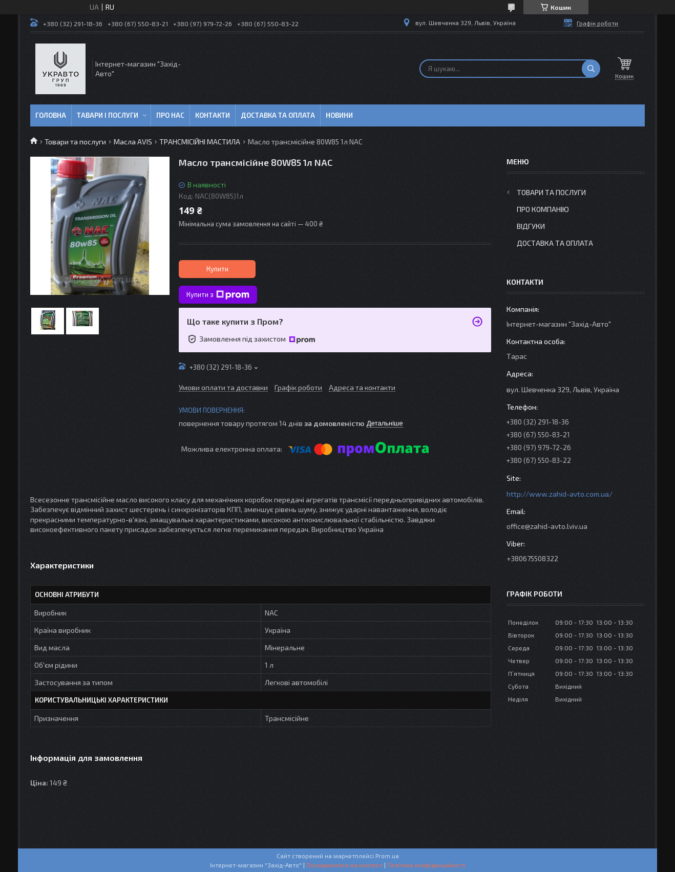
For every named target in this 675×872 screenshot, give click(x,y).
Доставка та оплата (278, 115)
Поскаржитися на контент (344, 864)
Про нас (170, 115)
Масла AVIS (133, 141)
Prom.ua (387, 855)
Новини (339, 115)
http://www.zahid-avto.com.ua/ (560, 494)
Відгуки (531, 226)
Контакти (212, 115)
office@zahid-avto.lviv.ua (547, 526)
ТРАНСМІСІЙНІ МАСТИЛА (199, 141)
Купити (217, 269)
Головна (50, 115)
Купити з (217, 295)
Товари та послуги (75, 141)
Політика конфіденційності (426, 864)
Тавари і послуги (107, 115)
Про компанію (543, 209)
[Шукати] (591, 68)
